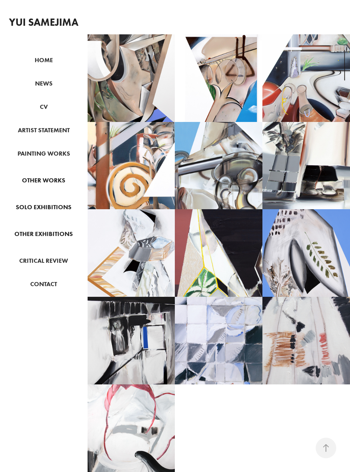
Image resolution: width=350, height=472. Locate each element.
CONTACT (43, 284)
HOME (44, 60)
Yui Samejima (43, 22)
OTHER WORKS (43, 180)
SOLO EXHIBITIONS (43, 207)
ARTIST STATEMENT (44, 130)
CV (44, 107)
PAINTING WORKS (44, 153)
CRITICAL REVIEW (43, 261)
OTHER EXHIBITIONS (43, 234)
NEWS (44, 83)
